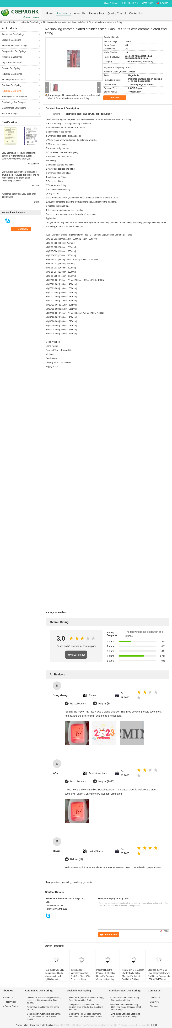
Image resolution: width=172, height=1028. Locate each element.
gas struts (55, 882)
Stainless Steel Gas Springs (15, 45)
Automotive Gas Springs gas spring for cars (43, 1008)
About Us (79, 13)
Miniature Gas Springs (12, 57)
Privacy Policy (21, 1025)
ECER (154, 1025)
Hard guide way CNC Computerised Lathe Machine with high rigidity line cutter (54, 974)
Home (49, 13)
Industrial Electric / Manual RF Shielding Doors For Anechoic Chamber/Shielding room (105, 976)
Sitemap (154, 1006)
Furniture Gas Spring (11, 85)
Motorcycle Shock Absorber (14, 96)
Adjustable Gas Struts (12, 62)
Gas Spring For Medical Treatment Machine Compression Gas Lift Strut (85, 1015)
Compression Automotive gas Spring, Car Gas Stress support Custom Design (44, 1016)
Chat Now (147, 3)
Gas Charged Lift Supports (14, 108)
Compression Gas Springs (14, 51)
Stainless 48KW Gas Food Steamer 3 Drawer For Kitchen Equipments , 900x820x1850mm (159, 974)
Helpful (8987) (106, 781)
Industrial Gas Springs (12, 74)
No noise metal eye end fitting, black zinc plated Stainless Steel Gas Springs (126, 1007)
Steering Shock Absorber (13, 79)
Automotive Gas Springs (13, 34)
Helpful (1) (104, 703)
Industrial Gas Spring (30, 22)
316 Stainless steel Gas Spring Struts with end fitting (125, 998)
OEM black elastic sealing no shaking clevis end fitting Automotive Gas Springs (44, 1000)
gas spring (66, 882)
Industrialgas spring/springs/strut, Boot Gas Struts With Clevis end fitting (80, 974)
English (166, 2)
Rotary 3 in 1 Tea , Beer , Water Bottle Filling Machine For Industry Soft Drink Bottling (133, 974)
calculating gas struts (82, 882)
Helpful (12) (76, 859)
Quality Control (116, 13)
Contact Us (136, 13)
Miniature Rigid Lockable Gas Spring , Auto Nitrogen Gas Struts (86, 998)
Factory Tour (96, 13)
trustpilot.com (78, 703)
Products (62, 13)
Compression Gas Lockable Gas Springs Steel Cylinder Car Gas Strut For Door (86, 1007)
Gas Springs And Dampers (14, 102)
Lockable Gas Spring (11, 40)
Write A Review (76, 654)
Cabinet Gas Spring (11, 68)
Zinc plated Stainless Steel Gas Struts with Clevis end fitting (125, 1015)
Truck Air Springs (10, 113)
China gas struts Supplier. (42, 1025)
